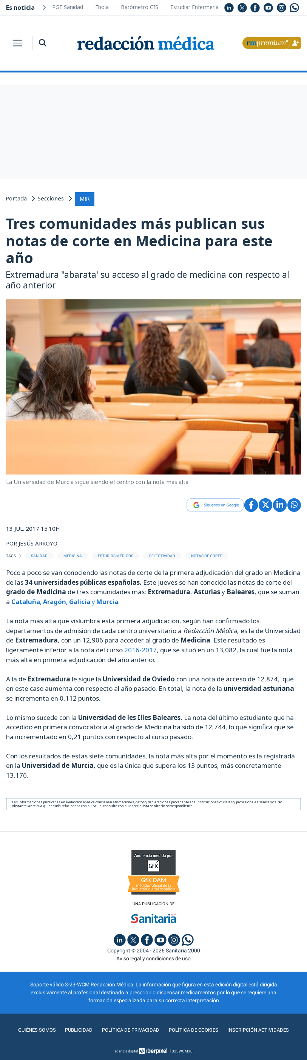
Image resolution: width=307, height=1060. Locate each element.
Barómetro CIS (139, 7)
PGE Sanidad (67, 7)
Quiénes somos (33, 1029)
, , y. (67, 600)
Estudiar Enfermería (194, 7)
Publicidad (76, 1029)
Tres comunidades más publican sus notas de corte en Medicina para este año (139, 240)
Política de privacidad (129, 1029)
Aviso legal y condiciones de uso (153, 958)
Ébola (102, 7)
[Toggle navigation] (17, 43)
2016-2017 (140, 648)
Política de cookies (194, 1029)
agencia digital (126, 1050)
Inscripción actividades (261, 1029)
